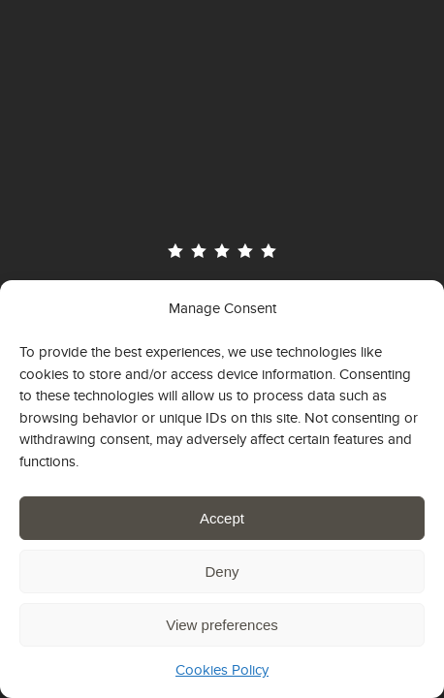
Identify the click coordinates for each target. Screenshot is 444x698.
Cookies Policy (222, 669)
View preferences (222, 625)
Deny (221, 571)
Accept (222, 518)
